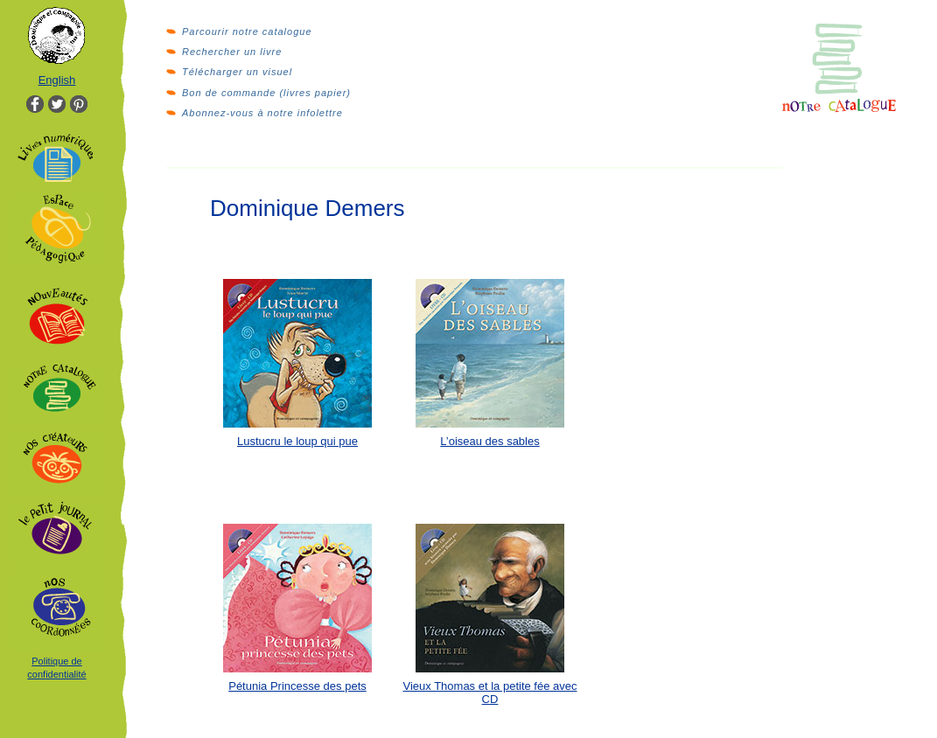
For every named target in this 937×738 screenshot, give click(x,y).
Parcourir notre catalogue (247, 31)
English (57, 80)
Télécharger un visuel (237, 71)
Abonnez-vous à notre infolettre (262, 113)
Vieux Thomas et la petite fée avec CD (490, 692)
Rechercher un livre (232, 51)
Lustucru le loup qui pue (297, 441)
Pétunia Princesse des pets (297, 686)
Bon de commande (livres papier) (266, 92)
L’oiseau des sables (489, 441)
